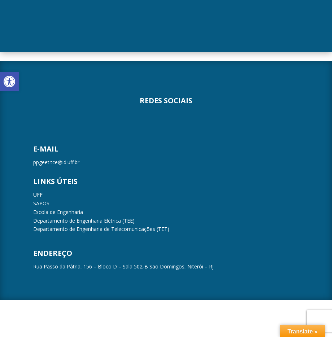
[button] (9, 81)
